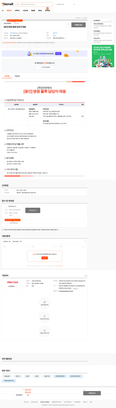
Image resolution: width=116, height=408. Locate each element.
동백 (23, 193)
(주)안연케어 (7, 23)
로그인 (34, 254)
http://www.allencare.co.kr (66, 291)
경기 (18, 190)
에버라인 (19, 193)
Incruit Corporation (60, 405)
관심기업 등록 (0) (12, 223)
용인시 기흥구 (23, 190)
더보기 (85, 276)
